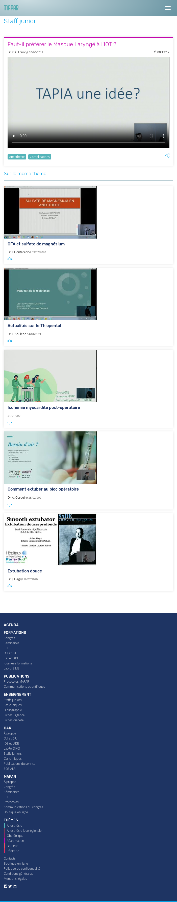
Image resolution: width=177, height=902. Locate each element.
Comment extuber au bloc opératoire (43, 489)
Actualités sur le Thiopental (34, 325)
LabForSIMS (12, 748)
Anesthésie (17, 157)
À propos (10, 733)
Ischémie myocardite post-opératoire (44, 407)
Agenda (11, 625)
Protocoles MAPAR (16, 681)
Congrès (9, 638)
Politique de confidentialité (22, 868)
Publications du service (20, 763)
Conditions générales (18, 873)
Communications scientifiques (24, 686)
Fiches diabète (14, 720)
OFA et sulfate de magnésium (36, 244)
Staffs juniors (13, 700)
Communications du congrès (23, 807)
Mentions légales (15, 878)
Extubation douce (25, 571)
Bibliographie (13, 710)
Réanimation (15, 841)
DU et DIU (10, 653)
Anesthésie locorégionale (24, 830)
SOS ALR (9, 769)
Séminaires (11, 643)
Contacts (10, 858)
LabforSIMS (11, 668)
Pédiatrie (13, 851)
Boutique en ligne (16, 812)
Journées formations (18, 663)
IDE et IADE (11, 658)
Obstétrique (15, 836)
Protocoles (11, 802)
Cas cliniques (13, 705)
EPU (7, 648)
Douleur (12, 846)
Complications (40, 157)
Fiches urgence (14, 715)
